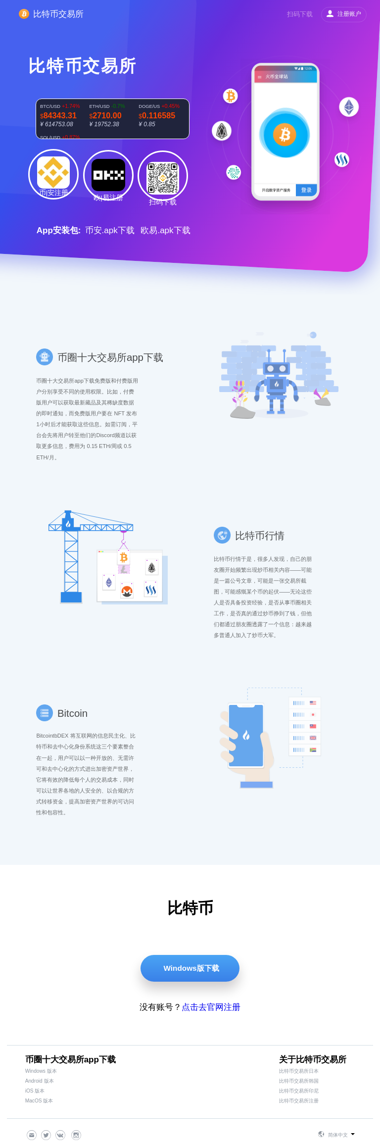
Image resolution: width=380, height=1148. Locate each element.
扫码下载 (300, 14)
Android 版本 (39, 1081)
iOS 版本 (35, 1091)
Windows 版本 (41, 1071)
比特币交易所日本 (299, 1071)
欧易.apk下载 (165, 230)
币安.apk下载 (110, 230)
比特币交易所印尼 (299, 1091)
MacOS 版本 (39, 1100)
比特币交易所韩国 (299, 1081)
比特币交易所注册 (299, 1100)
